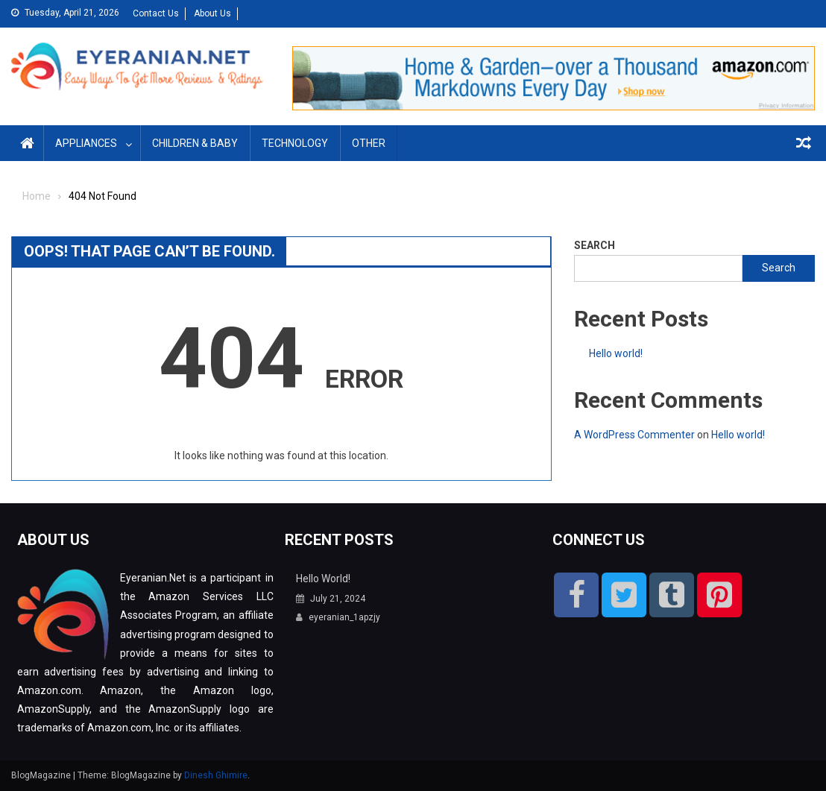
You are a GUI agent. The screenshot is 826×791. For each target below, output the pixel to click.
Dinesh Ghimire (216, 775)
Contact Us (156, 13)
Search (594, 245)
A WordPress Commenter (634, 435)
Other (368, 143)
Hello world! (616, 353)
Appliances (86, 143)
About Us (212, 13)
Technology (295, 143)
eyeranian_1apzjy (344, 617)
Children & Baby (195, 143)
